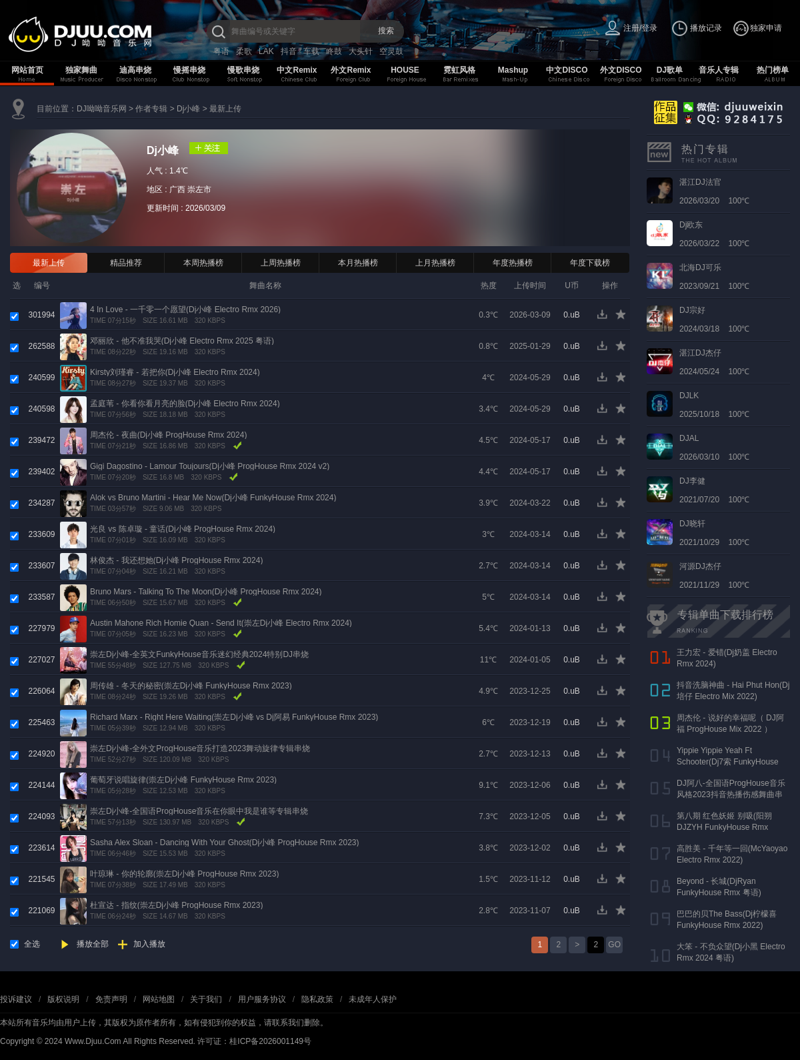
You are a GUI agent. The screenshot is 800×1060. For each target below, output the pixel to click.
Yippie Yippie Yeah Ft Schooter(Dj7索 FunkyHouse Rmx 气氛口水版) (728, 762)
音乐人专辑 (719, 70)
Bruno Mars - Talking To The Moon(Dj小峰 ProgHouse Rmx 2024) (205, 591)
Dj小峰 (188, 108)
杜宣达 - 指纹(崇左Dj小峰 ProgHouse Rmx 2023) (176, 905)
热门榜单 (773, 70)
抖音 (289, 51)
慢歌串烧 (243, 70)
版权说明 (63, 999)
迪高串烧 (135, 70)
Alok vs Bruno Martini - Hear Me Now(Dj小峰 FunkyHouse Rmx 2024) (213, 497)
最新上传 (225, 108)
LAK (266, 51)
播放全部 (93, 944)
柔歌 (244, 51)
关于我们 (206, 999)
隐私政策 (317, 999)
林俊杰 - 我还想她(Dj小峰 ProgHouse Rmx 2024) (176, 560)
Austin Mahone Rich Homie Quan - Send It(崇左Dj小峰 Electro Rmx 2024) (221, 623)
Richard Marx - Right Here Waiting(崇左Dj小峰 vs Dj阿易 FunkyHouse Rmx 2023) (234, 717)
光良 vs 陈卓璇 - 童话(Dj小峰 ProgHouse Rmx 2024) (182, 529)
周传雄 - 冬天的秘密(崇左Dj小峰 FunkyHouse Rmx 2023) (191, 685)
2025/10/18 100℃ (714, 405)
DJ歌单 (670, 70)
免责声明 (111, 999)
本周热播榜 (203, 263)
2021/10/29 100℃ (714, 533)
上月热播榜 (435, 263)
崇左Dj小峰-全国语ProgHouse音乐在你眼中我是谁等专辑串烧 (199, 811)
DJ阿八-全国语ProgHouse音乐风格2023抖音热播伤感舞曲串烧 (731, 794)
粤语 (221, 51)
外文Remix (351, 70)
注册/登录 (640, 28)
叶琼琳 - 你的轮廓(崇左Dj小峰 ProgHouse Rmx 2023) (184, 874)
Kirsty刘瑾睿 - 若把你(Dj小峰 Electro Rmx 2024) (175, 372)
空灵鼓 (391, 51)
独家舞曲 (81, 70)
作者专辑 (151, 108)
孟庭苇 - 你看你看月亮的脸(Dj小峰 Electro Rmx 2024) (185, 403)
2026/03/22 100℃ (714, 234)
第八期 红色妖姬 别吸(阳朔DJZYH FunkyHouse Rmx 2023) (724, 827)
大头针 (361, 51)
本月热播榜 (358, 263)
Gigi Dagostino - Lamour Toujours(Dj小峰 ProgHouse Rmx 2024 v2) (209, 466)
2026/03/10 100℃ (714, 448)
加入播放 (149, 944)
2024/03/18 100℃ (714, 320)
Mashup (513, 70)
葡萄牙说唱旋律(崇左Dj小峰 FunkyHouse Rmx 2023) (183, 779)
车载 (311, 51)
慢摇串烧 (189, 70)
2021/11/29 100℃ (714, 576)
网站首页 (27, 70)
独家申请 (766, 28)
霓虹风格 (459, 70)
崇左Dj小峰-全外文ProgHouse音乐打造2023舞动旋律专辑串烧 (200, 748)
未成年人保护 (373, 999)
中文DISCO (566, 70)
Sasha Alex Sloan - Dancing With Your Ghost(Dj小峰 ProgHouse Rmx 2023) (224, 842)
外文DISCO (620, 70)
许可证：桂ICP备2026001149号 (254, 1041)
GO (614, 944)
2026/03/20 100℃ (714, 191)
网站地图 (159, 999)
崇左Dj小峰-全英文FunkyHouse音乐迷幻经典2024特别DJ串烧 (199, 654)
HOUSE (405, 70)
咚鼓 (334, 51)
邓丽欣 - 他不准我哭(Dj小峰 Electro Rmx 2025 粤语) (182, 341)
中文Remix (297, 70)
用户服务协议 (262, 999)
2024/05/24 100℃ (714, 362)
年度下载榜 (590, 263)
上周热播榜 (281, 263)
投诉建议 (16, 999)
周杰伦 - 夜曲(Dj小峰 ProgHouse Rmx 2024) (168, 435)
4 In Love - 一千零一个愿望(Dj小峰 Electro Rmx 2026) (185, 309)
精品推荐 (126, 263)
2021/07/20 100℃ (714, 490)
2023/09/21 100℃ (714, 277)
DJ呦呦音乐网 (102, 108)
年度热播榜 (513, 263)
